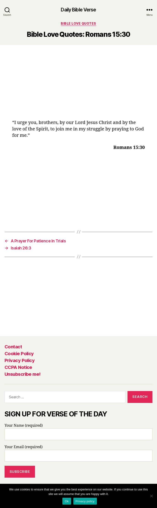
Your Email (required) (78, 453)
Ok (67, 501)
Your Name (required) (78, 431)
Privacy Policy (20, 360)
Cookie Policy (19, 353)
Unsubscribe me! (23, 374)
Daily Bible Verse (78, 9)
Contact (13, 346)
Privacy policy (85, 501)
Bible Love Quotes (78, 23)
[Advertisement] (78, 86)
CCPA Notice (18, 367)
